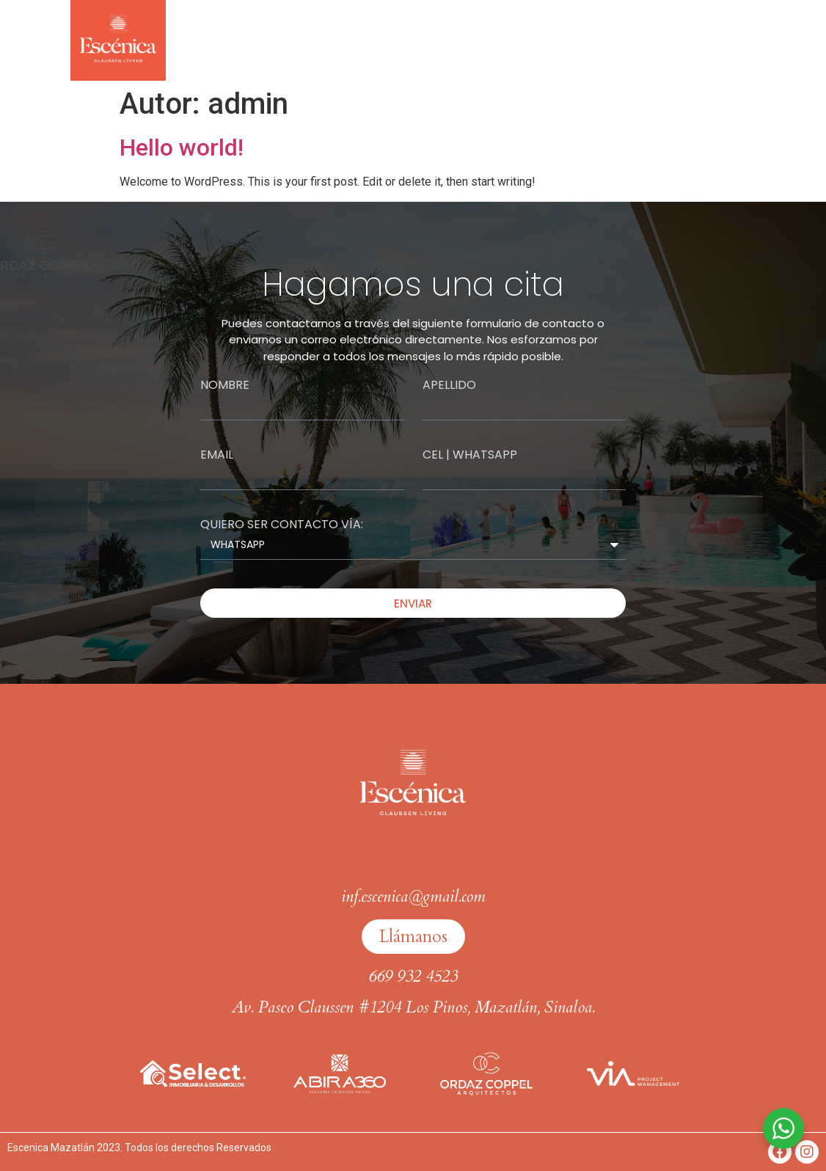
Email (216, 455)
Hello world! (182, 147)
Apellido (449, 385)
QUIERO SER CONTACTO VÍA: (281, 524)
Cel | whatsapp (470, 455)
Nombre (224, 385)
